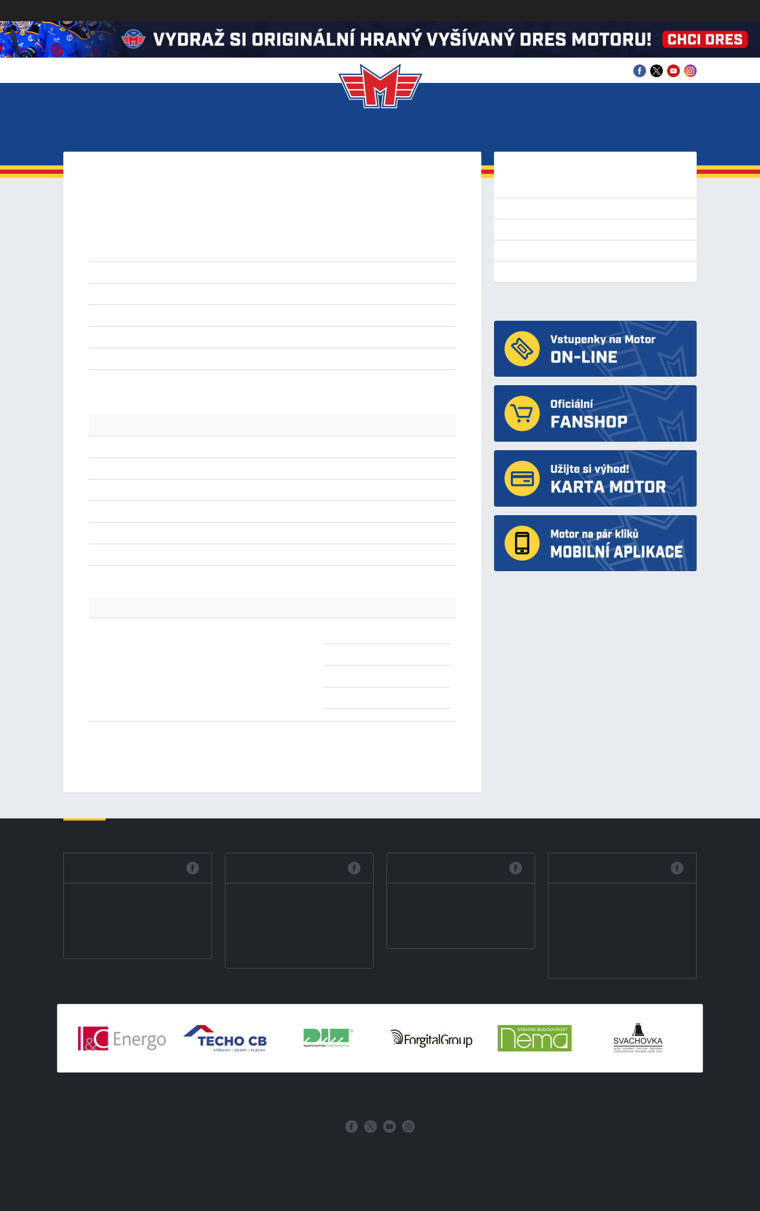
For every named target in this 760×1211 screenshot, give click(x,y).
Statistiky (317, 132)
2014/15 (199, 238)
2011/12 (307, 238)
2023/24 (164, 225)
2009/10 (379, 238)
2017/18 (379, 225)
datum (181, 294)
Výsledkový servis (538, 271)
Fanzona (432, 132)
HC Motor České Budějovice (553, 301)
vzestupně (284, 294)
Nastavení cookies (88, 1204)
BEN (187, 315)
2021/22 (235, 225)
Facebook (101, 867)
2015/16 (164, 238)
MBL (320, 315)
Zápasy (259, 132)
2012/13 (271, 238)
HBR (254, 315)
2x (401, 632)
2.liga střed (278, 272)
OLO (356, 315)
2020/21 (271, 225)
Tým (219, 132)
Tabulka (520, 229)
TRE (392, 315)
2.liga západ (231, 272)
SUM (374, 315)
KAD (285, 315)
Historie (490, 132)
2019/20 (307, 225)
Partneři (549, 132)
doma (186, 336)
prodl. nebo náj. (324, 358)
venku (212, 336)
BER (203, 315)
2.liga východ (326, 272)
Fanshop (656, 132)
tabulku (159, 385)
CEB (220, 315)
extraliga (164, 272)
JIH (270, 315)
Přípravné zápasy (537, 208)
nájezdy (277, 358)
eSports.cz (349, 1151)
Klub (115, 132)
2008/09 (415, 238)
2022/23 (199, 225)
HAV (237, 315)
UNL (408, 315)
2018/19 (343, 225)
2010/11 (343, 238)
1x (401, 676)
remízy (194, 358)
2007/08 (164, 250)
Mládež (378, 132)
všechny (163, 315)
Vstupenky (169, 132)
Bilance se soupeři (539, 250)
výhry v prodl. (236, 358)
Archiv (604, 132)
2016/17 (415, 225)
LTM (303, 315)
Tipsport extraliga (537, 187)
